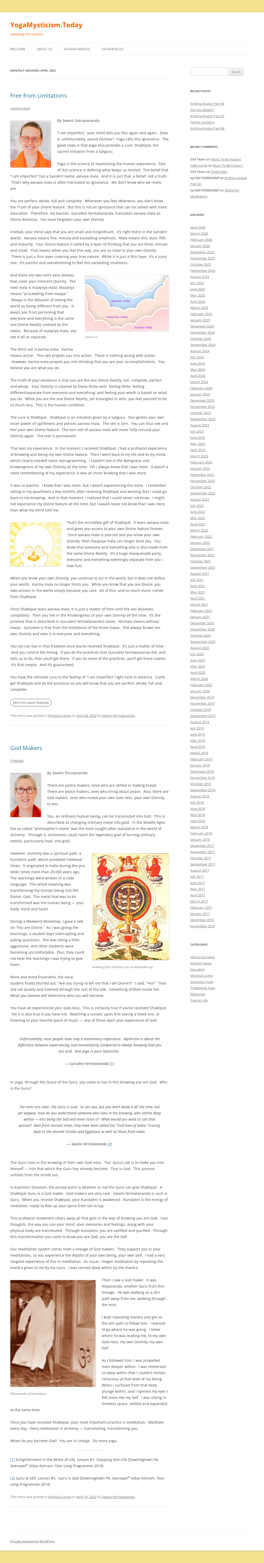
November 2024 (202, 332)
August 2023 (199, 425)
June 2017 (197, 882)
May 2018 (197, 814)
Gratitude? (219, 171)
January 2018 (200, 839)
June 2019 (197, 734)
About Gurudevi (202, 957)
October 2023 (200, 412)
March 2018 (199, 827)
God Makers (26, 748)
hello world (198, 165)
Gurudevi (197, 969)
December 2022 (202, 474)
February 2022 (201, 536)
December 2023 (202, 400)
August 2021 (199, 573)
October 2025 (200, 264)
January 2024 (200, 394)
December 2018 (202, 771)
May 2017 (197, 889)
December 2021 (202, 549)
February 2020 (201, 685)
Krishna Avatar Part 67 (207, 116)
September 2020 (202, 641)
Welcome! (197, 994)
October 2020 (200, 635)
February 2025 (201, 314)
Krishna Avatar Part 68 (207, 103)
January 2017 (200, 913)
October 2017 (200, 858)
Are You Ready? (202, 109)
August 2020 (199, 647)
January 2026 (200, 245)
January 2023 (200, 468)
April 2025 (197, 301)
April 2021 (197, 598)
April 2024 (197, 375)
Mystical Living (59, 715)
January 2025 (200, 320)
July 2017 (197, 876)
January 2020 (200, 691)
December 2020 (202, 623)
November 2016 (202, 926)
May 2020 (197, 666)
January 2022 (200, 542)
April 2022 (197, 524)
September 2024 (202, 344)
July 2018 (197, 802)
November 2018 (202, 777)
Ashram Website (77, 49)
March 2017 (199, 901)
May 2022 (197, 518)
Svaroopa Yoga (201, 981)
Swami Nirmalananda (118, 715)
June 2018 (197, 808)
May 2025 (197, 295)
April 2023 (197, 450)
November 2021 (202, 555)
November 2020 (202, 629)
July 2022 (197, 505)
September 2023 (202, 419)
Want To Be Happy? (226, 159)
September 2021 (202, 567)
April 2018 (197, 821)
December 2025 (202, 252)
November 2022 (202, 480)
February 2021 (201, 610)
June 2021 (197, 586)
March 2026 (199, 233)
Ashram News (200, 963)
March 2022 (199, 530)
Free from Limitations (38, 95)
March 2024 (199, 382)
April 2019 (197, 746)
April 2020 (197, 672)
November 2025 (202, 258)
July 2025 (197, 283)
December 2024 (202, 326)
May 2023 (197, 443)
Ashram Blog (112, 49)
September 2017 (202, 864)
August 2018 (199, 796)
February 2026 (201, 239)
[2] (110, 1143)
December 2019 (202, 697)
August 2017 (199, 870)
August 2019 (199, 722)
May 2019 (197, 740)
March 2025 (199, 307)
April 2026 (197, 227)
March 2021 (199, 604)
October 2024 (200, 338)
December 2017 (202, 845)
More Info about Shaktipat (31, 702)
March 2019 (199, 753)
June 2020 (197, 660)
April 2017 (197, 895)
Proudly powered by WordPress (32, 1541)
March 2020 (199, 678)
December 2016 (202, 920)
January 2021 (200, 617)
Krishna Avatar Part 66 (207, 128)
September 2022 (202, 493)
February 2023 (201, 462)
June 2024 (197, 363)
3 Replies (17, 760)
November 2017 (202, 852)
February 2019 (201, 759)
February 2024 (201, 388)
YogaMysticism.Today (46, 24)
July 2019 (197, 728)
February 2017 (201, 907)
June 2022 (197, 511)
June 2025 (197, 289)
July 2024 (197, 357)
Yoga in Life (199, 1000)
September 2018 (202, 790)
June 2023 (197, 437)
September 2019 (202, 715)
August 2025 (199, 276)
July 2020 (197, 654)
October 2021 (200, 561)
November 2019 (202, 703)
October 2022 (200, 487)
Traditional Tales (202, 988)
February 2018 (201, 833)
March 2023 (199, 456)
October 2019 (200, 709)
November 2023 (202, 406)
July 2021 (197, 579)
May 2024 (197, 369)
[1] (112, 1063)
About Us (44, 49)
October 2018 (200, 783)
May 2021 (197, 592)
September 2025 (202, 270)
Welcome (18, 49)
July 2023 (197, 431)
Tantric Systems (202, 122)
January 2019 (200, 765)
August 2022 (199, 499)
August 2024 (199, 351)
